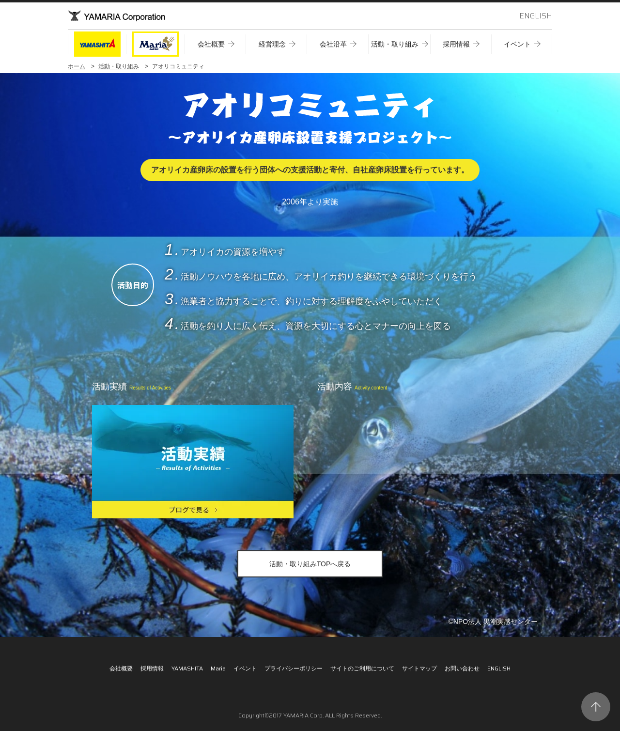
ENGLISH (535, 16)
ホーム (76, 66)
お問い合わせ (462, 668)
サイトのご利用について (362, 668)
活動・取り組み (118, 66)
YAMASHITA (187, 668)
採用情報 (152, 668)
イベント (245, 668)
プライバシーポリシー (293, 668)
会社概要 (121, 668)
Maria (218, 668)
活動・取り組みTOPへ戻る (310, 564)
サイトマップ (419, 668)
